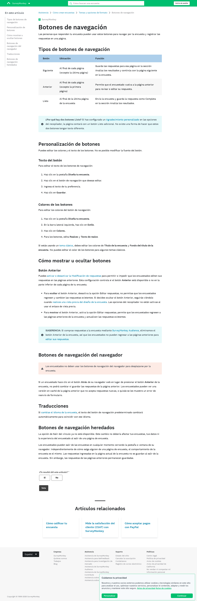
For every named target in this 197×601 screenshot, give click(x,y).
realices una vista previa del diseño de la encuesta (80, 302)
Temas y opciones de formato (93, 12)
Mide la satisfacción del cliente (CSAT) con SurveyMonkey (100, 527)
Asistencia (43, 12)
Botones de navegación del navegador (14, 46)
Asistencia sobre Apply (94, 580)
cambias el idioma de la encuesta (59, 412)
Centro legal (152, 555)
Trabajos (57, 561)
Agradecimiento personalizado (122, 119)
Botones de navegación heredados (12, 62)
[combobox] (31, 554)
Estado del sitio (122, 555)
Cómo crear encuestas (63, 12)
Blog (55, 564)
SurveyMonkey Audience (125, 330)
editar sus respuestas (57, 339)
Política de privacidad (156, 558)
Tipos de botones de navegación (17, 21)
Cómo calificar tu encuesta (56, 525)
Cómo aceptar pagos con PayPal (137, 525)
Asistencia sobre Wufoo (95, 577)
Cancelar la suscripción (126, 558)
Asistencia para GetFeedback (97, 558)
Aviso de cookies (163, 588)
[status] (100, 124)
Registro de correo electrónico (128, 564)
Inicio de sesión (181, 3)
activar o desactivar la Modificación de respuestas (74, 275)
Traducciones (13, 54)
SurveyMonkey (60, 555)
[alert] (100, 368)
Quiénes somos (60, 558)
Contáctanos (121, 561)
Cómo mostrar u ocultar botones (15, 37)
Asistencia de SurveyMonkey (97, 555)
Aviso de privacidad (146, 588)
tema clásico (66, 245)
